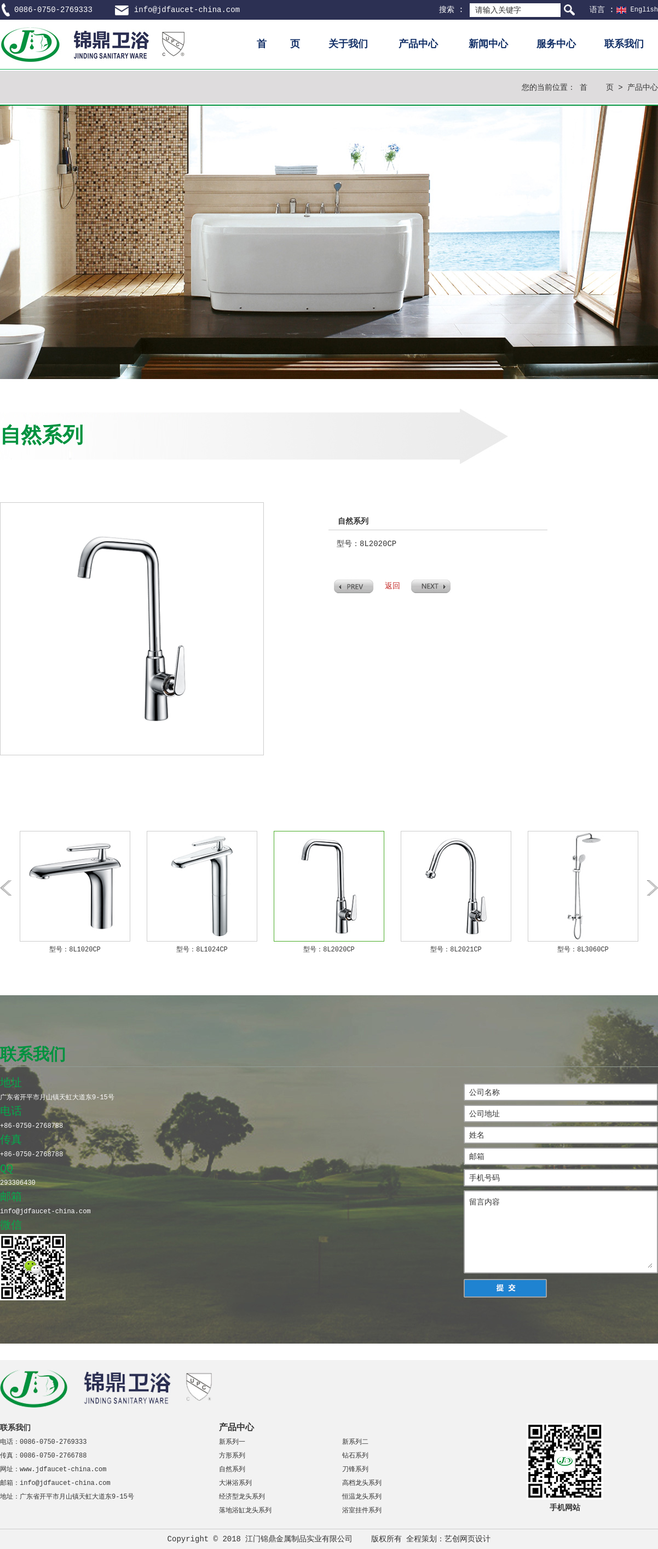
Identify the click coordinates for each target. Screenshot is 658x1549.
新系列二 (355, 1442)
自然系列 (232, 1469)
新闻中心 (488, 44)
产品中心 (418, 44)
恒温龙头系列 (362, 1497)
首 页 (278, 44)
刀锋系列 (355, 1469)
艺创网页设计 (467, 1539)
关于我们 (348, 44)
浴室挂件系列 (362, 1510)
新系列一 (232, 1442)
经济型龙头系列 (242, 1497)
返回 (392, 586)
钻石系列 (355, 1456)
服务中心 (556, 44)
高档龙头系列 (362, 1483)
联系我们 (624, 44)
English (644, 10)
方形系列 (232, 1456)
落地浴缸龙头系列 (245, 1510)
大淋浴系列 (235, 1483)
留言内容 (561, 1232)
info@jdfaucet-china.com (187, 9)
